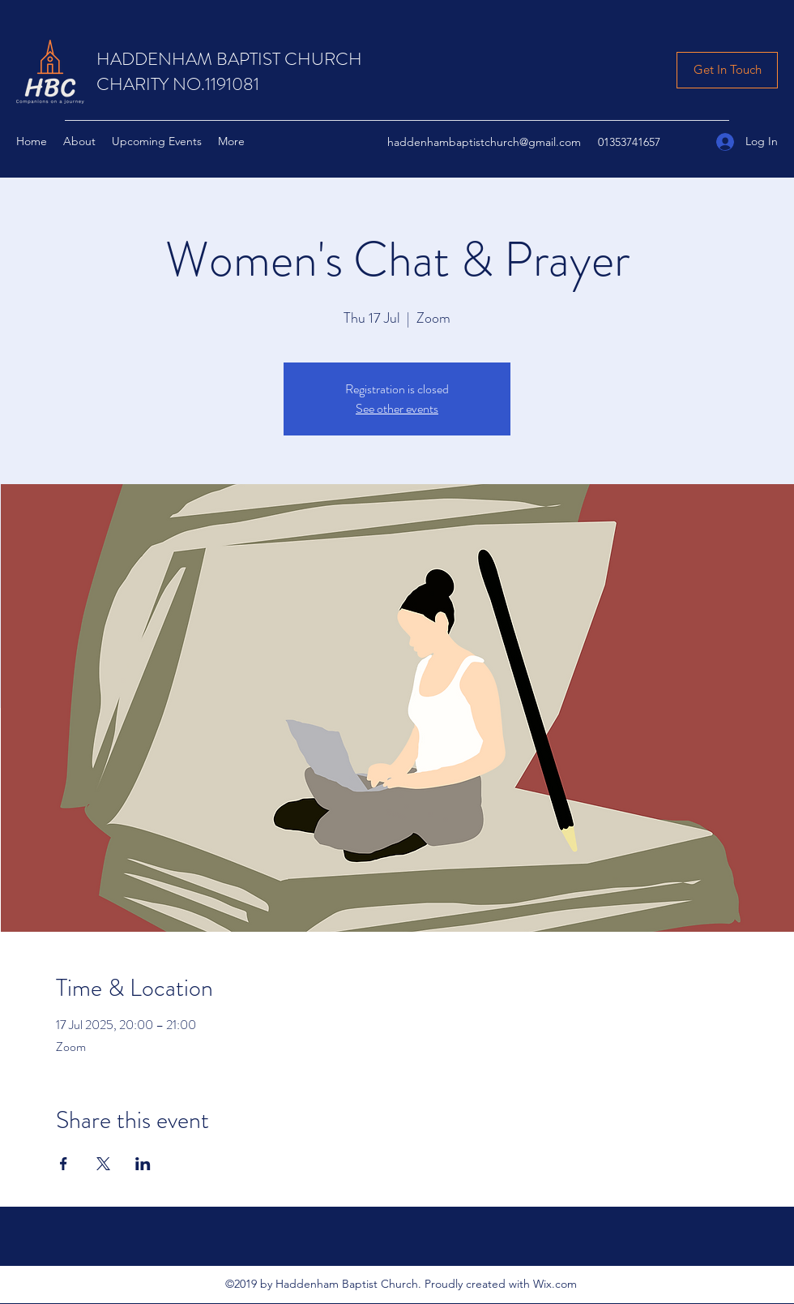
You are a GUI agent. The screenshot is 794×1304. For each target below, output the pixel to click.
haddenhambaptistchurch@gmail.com (484, 142)
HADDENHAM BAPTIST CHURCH (229, 58)
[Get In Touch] (727, 70)
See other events (397, 408)
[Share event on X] (103, 1163)
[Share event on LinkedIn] (143, 1163)
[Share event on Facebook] (63, 1163)
